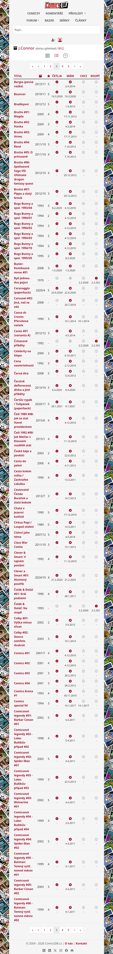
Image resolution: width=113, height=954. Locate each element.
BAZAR (49, 20)
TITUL (18, 76)
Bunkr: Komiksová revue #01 (21, 268)
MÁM (70, 76)
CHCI (83, 76)
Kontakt (81, 943)
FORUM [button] (32, 20)
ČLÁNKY (80, 20)
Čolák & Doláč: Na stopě (20, 608)
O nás (69, 943)
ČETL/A (57, 76)
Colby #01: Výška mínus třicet (23, 622)
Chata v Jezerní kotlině (19, 512)
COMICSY (33, 13)
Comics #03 (22, 673)
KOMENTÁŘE (54, 13)
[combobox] (57, 29)
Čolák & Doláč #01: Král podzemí (23, 594)
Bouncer (20, 94)
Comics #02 (22, 663)
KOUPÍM (96, 76)
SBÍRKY (65, 20)
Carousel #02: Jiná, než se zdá (23, 302)
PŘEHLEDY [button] (76, 13)
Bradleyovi (21, 104)
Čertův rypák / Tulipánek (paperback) (23, 404)
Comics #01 (22, 653)
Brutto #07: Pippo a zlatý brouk (23, 193)
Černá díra (21, 373)
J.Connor (26, 48)
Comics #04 (22, 683)
